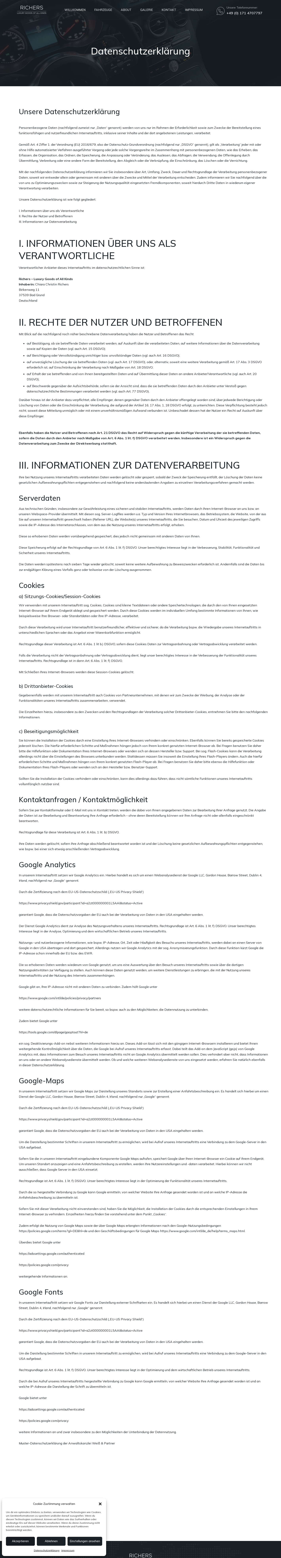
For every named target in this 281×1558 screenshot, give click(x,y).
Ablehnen (51, 1541)
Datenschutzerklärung (46, 1550)
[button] (100, 1504)
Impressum (67, 1550)
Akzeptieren (20, 1541)
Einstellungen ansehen (85, 1541)
